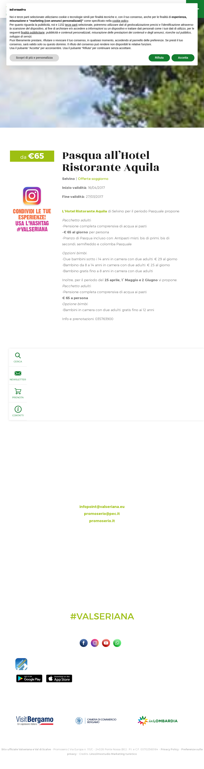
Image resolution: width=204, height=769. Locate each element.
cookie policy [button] (120, 20)
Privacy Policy (170, 749)
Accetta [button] (183, 57)
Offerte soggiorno (93, 178)
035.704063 (105, 492)
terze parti (71, 24)
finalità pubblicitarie (33, 32)
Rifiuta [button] (159, 57)
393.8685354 (106, 499)
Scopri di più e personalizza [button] (34, 57)
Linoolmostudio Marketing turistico (113, 753)
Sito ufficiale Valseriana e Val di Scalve (26, 749)
